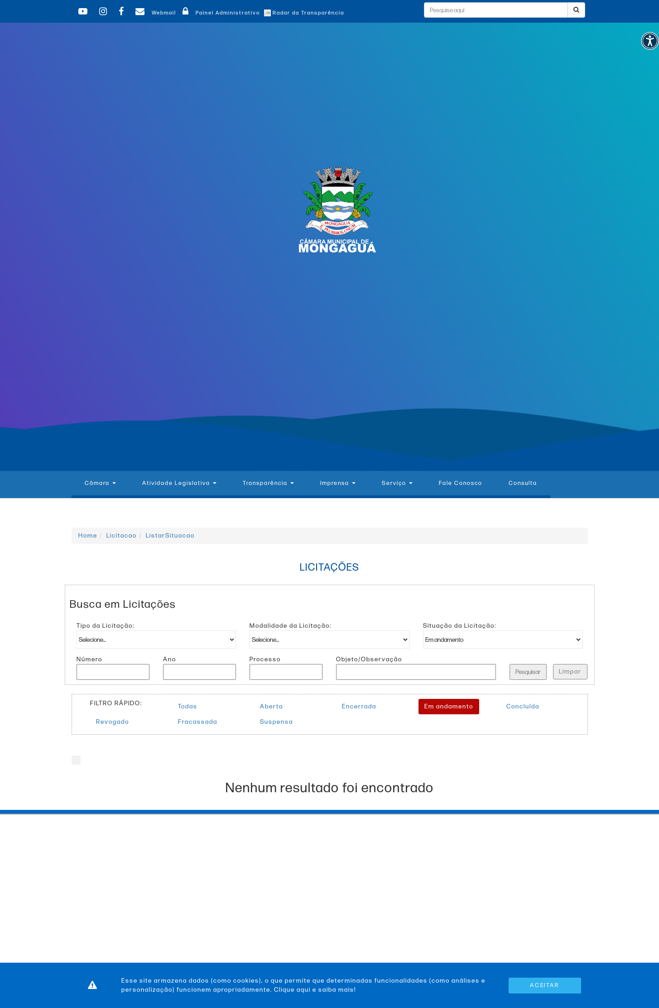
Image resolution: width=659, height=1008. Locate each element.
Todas (187, 706)
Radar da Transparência (304, 13)
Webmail (154, 13)
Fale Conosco (460, 483)
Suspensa (276, 722)
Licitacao (121, 535)
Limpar (570, 671)
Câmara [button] (100, 483)
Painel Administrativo (220, 13)
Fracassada (197, 722)
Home (87, 535)
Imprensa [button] (338, 483)
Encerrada (359, 706)
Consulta (523, 483)
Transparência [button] (268, 483)
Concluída (522, 706)
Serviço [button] (397, 483)
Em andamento (448, 706)
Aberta (271, 706)
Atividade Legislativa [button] (179, 483)
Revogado (112, 722)
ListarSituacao (170, 535)
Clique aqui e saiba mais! (315, 989)
